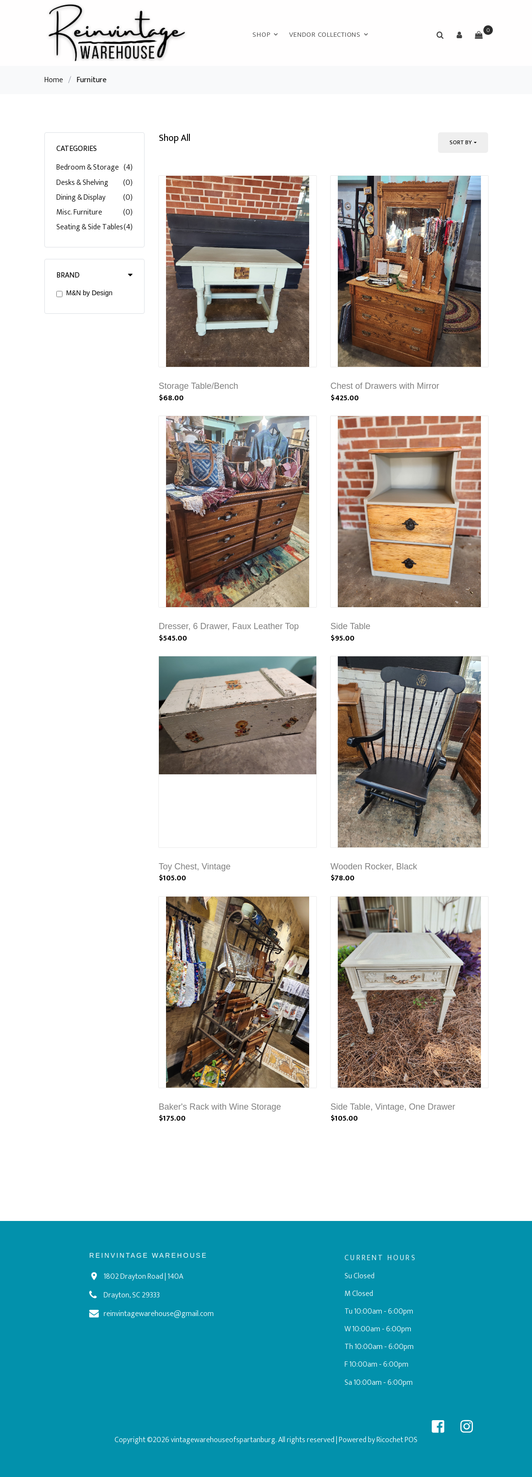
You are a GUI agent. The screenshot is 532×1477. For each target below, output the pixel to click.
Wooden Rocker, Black (374, 866)
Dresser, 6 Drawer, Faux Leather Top (229, 626)
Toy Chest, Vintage (195, 866)
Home (53, 80)
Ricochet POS (396, 1440)
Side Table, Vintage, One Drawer (393, 1107)
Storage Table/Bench (199, 386)
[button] (459, 34)
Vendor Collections (325, 35)
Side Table (351, 626)
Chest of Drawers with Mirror (385, 386)
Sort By (460, 142)
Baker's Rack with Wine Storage (220, 1107)
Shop (261, 35)
